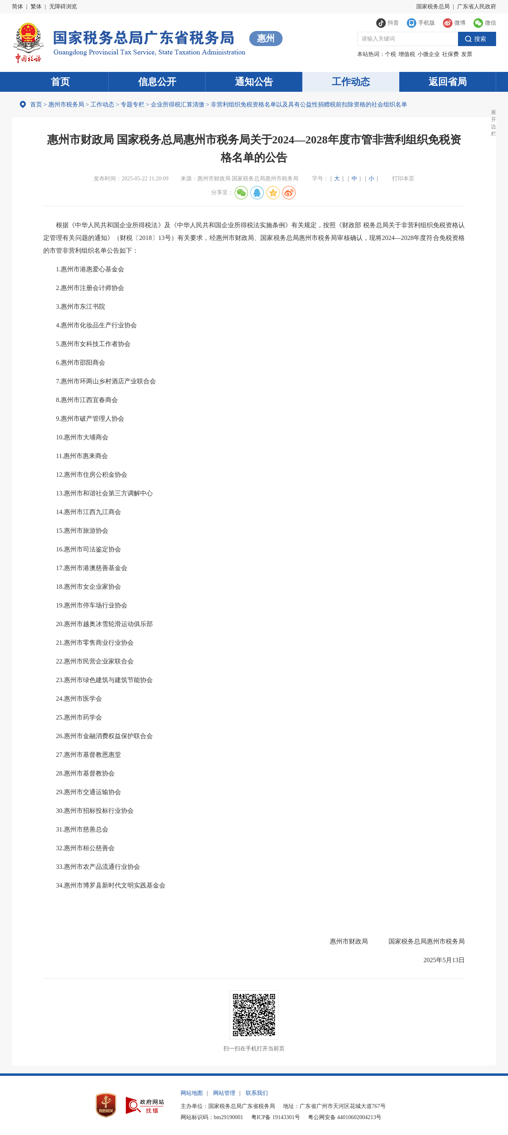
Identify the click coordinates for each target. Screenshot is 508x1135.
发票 (466, 54)
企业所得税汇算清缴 (177, 104)
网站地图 (192, 1093)
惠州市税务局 (66, 104)
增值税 (406, 54)
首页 (60, 82)
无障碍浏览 (63, 7)
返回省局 (448, 82)
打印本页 (403, 179)
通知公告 (254, 82)
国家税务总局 (433, 7)
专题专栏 (132, 104)
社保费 (450, 54)
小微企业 (429, 54)
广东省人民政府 (476, 7)
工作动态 (351, 82)
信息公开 (157, 82)
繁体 (36, 7)
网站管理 (224, 1093)
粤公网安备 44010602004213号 (345, 1117)
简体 (17, 7)
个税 (390, 54)
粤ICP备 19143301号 (275, 1117)
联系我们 (257, 1093)
